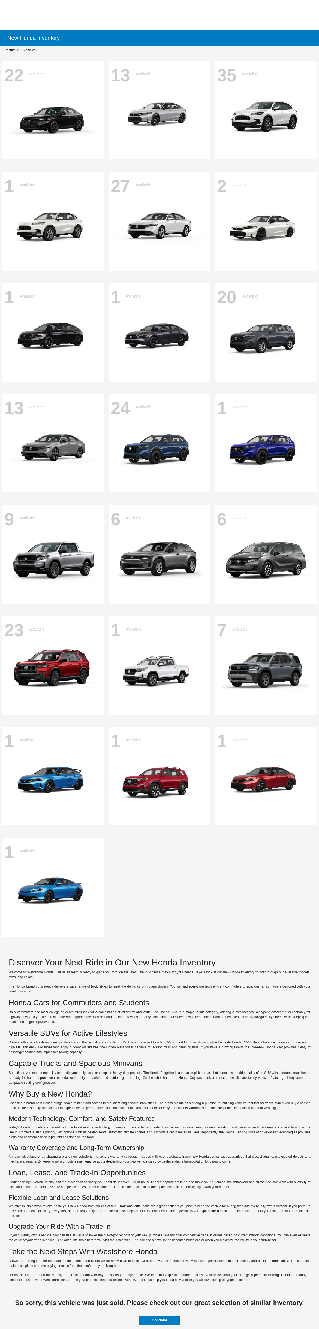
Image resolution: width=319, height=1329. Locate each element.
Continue (159, 1320)
